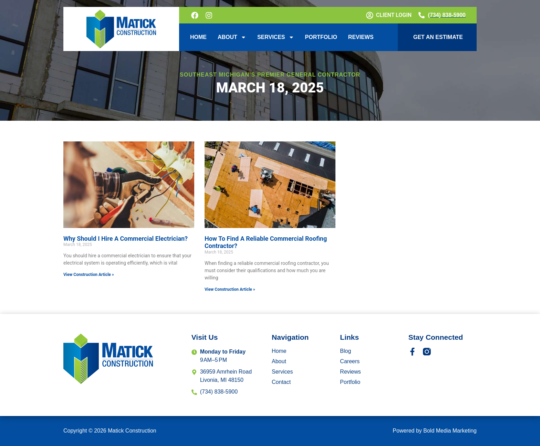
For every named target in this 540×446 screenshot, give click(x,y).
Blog (345, 351)
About (232, 37)
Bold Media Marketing (450, 431)
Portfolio (321, 37)
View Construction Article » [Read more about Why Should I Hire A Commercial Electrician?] (88, 274)
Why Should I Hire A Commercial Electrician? (125, 238)
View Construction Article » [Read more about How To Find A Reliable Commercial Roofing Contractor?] (230, 289)
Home (198, 37)
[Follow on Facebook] (195, 15)
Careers (350, 361)
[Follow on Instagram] (209, 15)
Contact (281, 382)
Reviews (361, 37)
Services (275, 37)
